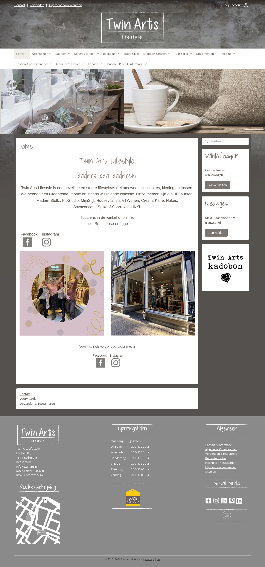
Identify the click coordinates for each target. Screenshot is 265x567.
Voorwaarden (29, 399)
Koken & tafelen (87, 54)
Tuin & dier (183, 54)
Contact (19, 5)
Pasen (111, 64)
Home (22, 54)
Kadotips (96, 64)
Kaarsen (63, 54)
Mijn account (237, 5)
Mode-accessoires (70, 64)
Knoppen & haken (157, 54)
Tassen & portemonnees (34, 64)
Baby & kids (132, 54)
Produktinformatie (133, 64)
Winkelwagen (218, 185)
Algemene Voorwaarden (65, 5)
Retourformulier (215, 458)
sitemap (149, 559)
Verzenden (37, 5)
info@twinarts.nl (27, 466)
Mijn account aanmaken (220, 467)
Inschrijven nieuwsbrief (220, 463)
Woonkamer (42, 54)
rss (158, 559)
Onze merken (207, 54)
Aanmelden (216, 233)
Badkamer (112, 54)
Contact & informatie (218, 445)
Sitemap (210, 471)
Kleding (229, 54)
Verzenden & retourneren (37, 403)
